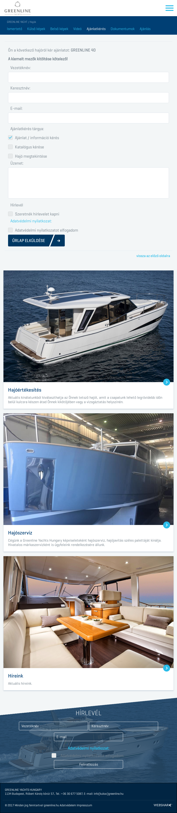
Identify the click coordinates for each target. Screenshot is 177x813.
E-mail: (16, 108)
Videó (77, 29)
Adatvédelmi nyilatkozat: (31, 221)
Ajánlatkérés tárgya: (27, 128)
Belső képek (59, 29)
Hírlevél (16, 205)
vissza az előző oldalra (153, 256)
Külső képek (36, 29)
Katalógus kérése (29, 146)
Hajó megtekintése (31, 156)
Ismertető (14, 29)
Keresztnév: (20, 88)
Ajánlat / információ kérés (37, 137)
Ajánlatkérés (96, 29)
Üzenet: (17, 163)
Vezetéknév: (20, 67)
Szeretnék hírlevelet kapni (37, 214)
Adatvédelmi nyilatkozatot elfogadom (46, 230)
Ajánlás (145, 29)
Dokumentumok (123, 29)
